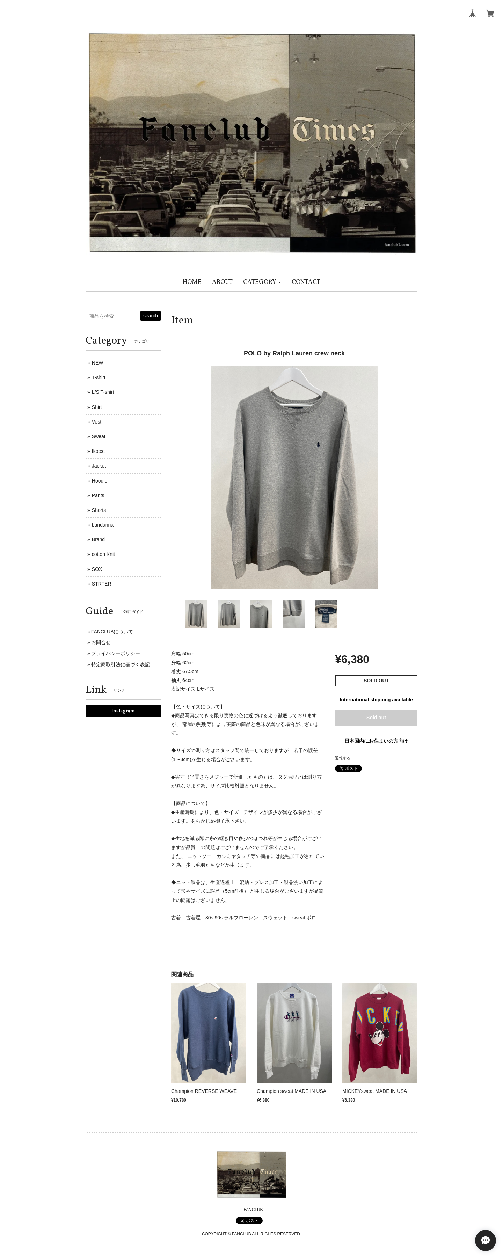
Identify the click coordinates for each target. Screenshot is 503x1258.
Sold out (376, 717)
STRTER (101, 584)
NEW (97, 363)
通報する (342, 758)
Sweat (98, 436)
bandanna (103, 525)
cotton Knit (103, 554)
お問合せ (101, 642)
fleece (98, 451)
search (150, 315)
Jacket (99, 466)
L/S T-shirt (103, 392)
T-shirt (98, 377)
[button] (262, 282)
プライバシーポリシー (115, 653)
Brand (98, 539)
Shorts (99, 510)
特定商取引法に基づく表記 (120, 664)
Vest (96, 422)
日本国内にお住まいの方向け (376, 741)
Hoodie (99, 481)
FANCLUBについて (112, 631)
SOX (97, 569)
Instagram (123, 711)
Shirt (97, 407)
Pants (98, 495)
